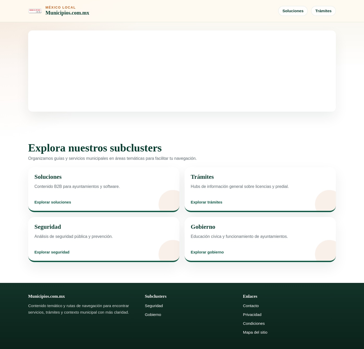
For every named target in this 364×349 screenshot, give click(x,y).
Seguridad (154, 305)
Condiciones (254, 323)
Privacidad (252, 314)
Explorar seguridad (51, 252)
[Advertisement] (182, 71)
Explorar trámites (206, 202)
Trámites (323, 11)
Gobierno (153, 314)
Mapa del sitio (255, 332)
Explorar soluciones (52, 202)
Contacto (251, 305)
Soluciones (293, 11)
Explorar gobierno (207, 252)
